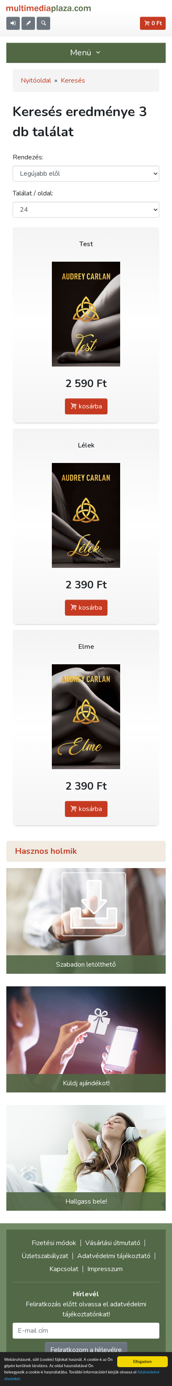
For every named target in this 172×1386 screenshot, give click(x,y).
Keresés (73, 80)
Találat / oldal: (33, 193)
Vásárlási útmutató (112, 1243)
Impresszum (105, 1269)
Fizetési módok (54, 1243)
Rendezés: (28, 157)
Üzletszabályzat (45, 1256)
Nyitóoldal (36, 80)
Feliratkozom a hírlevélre (86, 1350)
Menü (86, 52)
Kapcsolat (63, 1269)
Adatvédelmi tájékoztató (113, 1256)
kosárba (86, 406)
